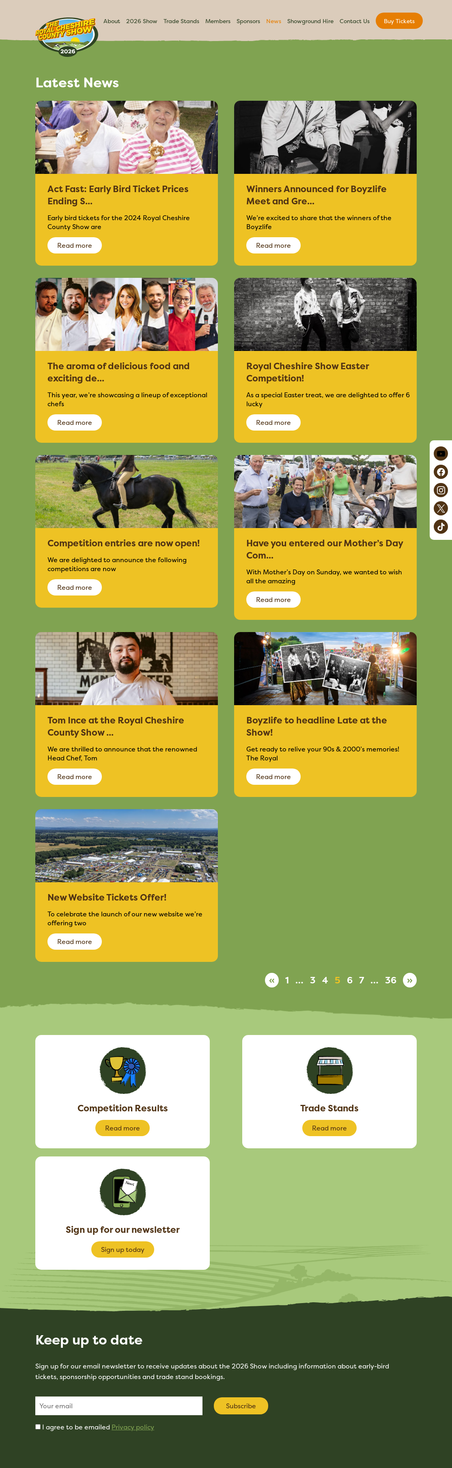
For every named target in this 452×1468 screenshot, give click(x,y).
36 (390, 980)
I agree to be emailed (98, 1427)
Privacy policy (133, 1427)
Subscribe (241, 1405)
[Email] (118, 1406)
